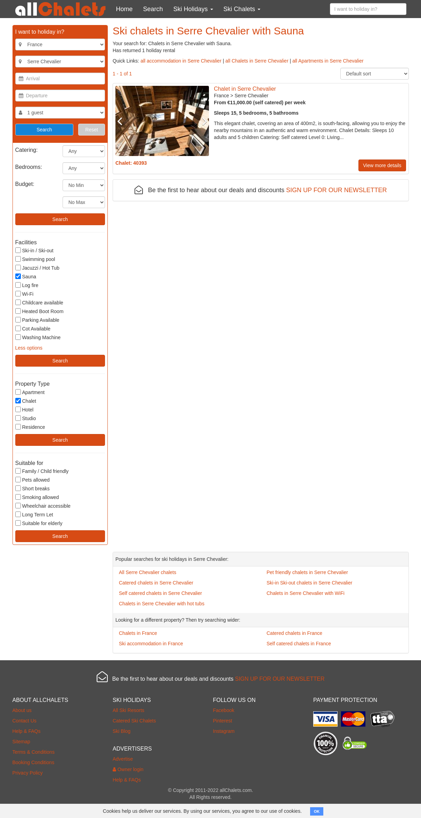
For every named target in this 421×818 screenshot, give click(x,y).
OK (317, 811)
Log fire (27, 285)
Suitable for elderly (39, 523)
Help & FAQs (27, 731)
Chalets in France (138, 633)
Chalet (25, 401)
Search (153, 9)
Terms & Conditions (34, 752)
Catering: (26, 150)
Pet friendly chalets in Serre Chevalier (307, 572)
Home (124, 9)
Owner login (128, 769)
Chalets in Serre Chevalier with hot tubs (161, 603)
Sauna (25, 276)
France (221, 95)
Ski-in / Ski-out (34, 250)
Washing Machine (38, 337)
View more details (382, 165)
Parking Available (37, 320)
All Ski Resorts (128, 710)
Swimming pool (35, 259)
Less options (29, 348)
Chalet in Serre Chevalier (245, 89)
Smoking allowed (37, 497)
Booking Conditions (34, 762)
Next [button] (202, 121)
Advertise (123, 759)
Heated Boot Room (39, 311)
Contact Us (25, 720)
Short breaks (32, 488)
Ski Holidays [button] (193, 9)
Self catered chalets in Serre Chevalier (160, 593)
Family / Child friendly (42, 471)
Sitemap (21, 741)
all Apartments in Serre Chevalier (328, 61)
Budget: (24, 184)
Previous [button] (122, 121)
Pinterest (222, 720)
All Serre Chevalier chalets (147, 572)
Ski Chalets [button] (242, 9)
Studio (25, 418)
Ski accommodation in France (151, 643)
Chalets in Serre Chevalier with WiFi (306, 593)
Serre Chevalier (251, 95)
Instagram (224, 731)
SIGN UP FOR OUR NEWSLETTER (336, 190)
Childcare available (39, 302)
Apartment (30, 392)
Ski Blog (121, 731)
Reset (91, 129)
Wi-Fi (24, 294)
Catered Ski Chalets (134, 720)
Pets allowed (32, 480)
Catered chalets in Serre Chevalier (156, 583)
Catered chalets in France (294, 633)
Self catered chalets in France (299, 643)
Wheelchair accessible (43, 506)
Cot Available (32, 329)
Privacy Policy (28, 773)
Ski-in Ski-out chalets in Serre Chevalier (310, 583)
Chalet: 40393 (131, 163)
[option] (162, 121)
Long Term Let (34, 514)
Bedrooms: (28, 167)
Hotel (24, 409)
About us (22, 710)
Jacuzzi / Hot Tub (37, 268)
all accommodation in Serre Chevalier (180, 61)
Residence (30, 427)
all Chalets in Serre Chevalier (256, 61)
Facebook (223, 710)
